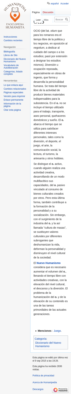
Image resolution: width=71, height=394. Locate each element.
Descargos (38, 389)
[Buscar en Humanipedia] (61, 19)
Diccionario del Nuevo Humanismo (48, 344)
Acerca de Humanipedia (45, 382)
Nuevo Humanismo (49, 263)
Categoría (40, 338)
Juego (57, 330)
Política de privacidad (43, 375)
